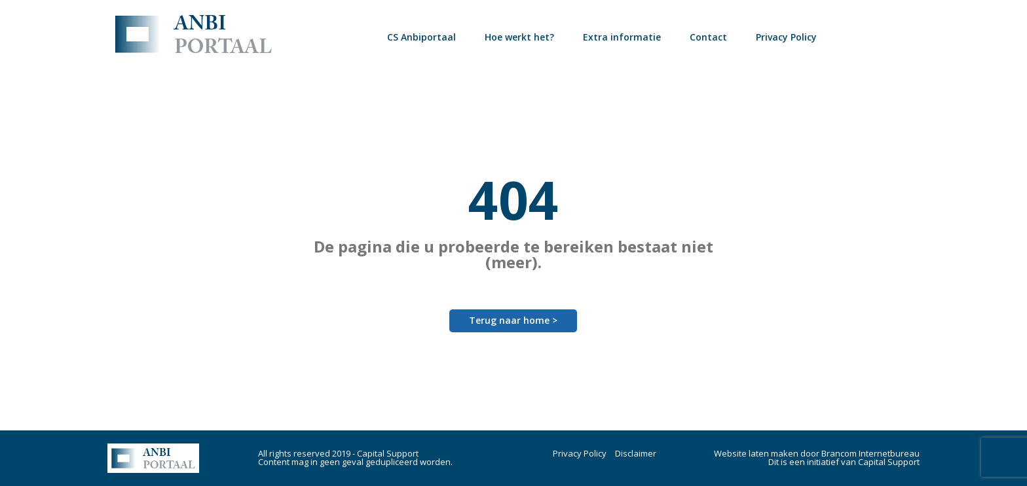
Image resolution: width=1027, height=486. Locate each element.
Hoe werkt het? (519, 37)
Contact (708, 37)
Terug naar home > (513, 320)
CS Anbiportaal (421, 37)
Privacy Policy (786, 37)
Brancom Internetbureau (870, 453)
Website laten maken (756, 453)
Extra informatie (622, 37)
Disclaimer (635, 453)
